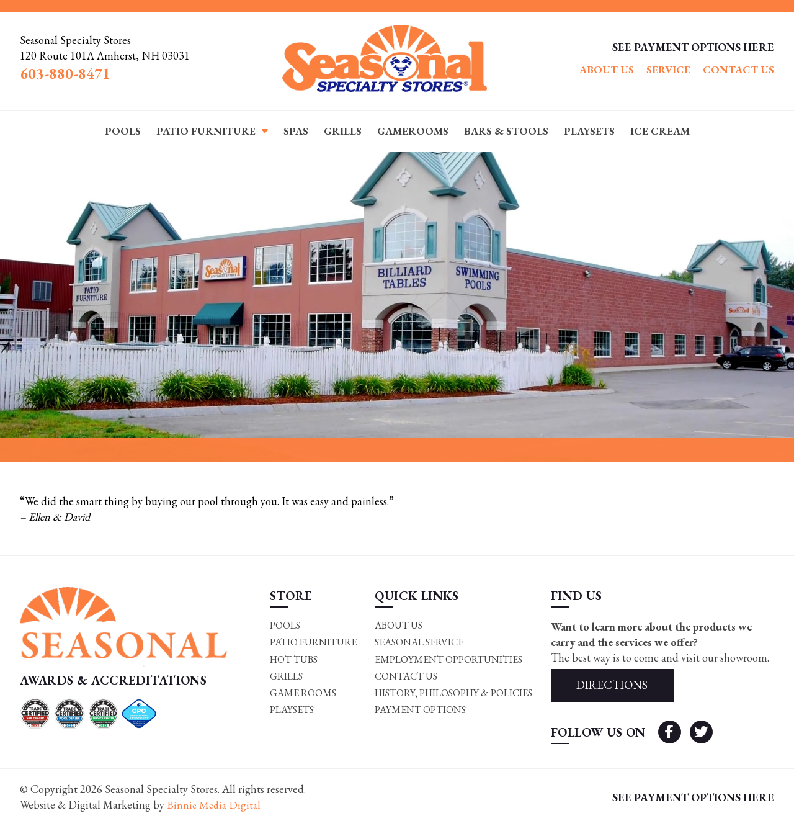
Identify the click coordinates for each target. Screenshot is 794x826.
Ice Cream (660, 131)
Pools (123, 131)
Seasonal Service (418, 642)
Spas (295, 131)
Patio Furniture (206, 131)
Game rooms (302, 693)
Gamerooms (412, 131)
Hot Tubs (293, 659)
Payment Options (419, 710)
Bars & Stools (506, 131)
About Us (606, 69)
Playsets (589, 131)
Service (668, 69)
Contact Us (738, 69)
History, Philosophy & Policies (453, 693)
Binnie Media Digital (215, 806)
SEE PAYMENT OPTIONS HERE (693, 47)
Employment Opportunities (448, 659)
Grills (343, 131)
